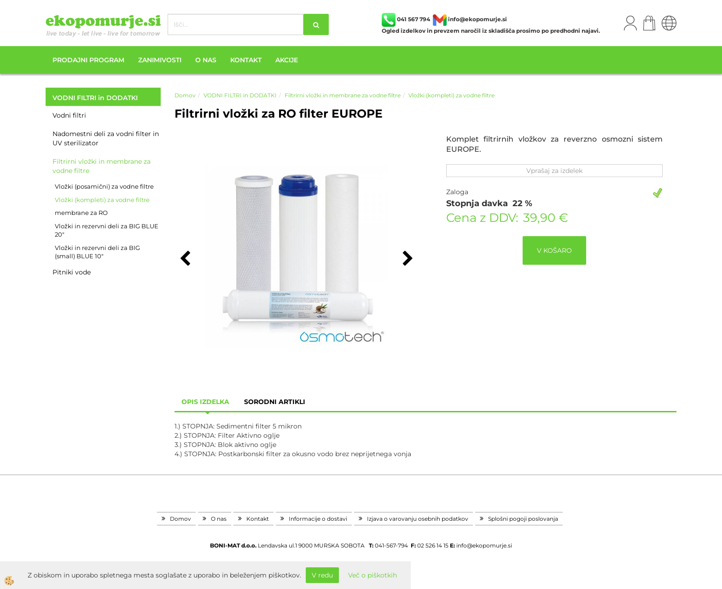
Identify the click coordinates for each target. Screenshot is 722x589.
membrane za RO (81, 212)
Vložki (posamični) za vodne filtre (104, 186)
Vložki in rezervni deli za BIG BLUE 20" (106, 230)
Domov (185, 95)
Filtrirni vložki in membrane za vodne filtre (101, 166)
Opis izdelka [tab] (205, 402)
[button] (407, 259)
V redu (322, 575)
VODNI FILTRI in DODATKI (240, 95)
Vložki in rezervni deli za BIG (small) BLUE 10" (97, 252)
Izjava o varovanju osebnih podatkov (417, 518)
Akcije (286, 60)
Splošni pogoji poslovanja (523, 518)
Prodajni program (88, 60)
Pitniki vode (71, 272)
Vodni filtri (69, 115)
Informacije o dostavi (318, 518)
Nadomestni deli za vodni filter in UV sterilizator (105, 138)
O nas (205, 60)
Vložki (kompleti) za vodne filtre (102, 199)
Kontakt (246, 60)
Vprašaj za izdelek (554, 171)
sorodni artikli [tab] (274, 402)
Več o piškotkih (372, 575)
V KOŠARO (554, 250)
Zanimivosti (159, 60)
